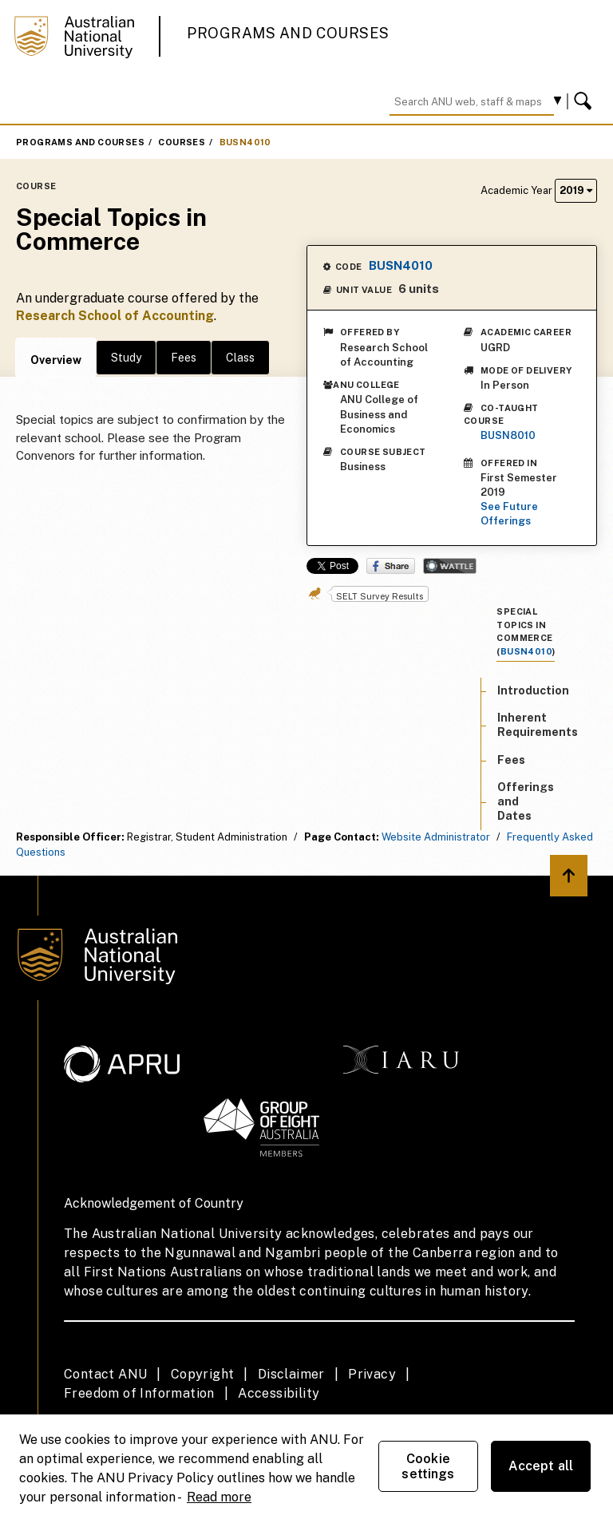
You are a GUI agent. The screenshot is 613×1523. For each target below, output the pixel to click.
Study (126, 357)
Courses (181, 142)
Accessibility (278, 1393)
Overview (55, 360)
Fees (183, 357)
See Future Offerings (509, 513)
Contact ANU (105, 1374)
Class (240, 357)
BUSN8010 (508, 435)
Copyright (203, 1374)
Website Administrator (436, 837)
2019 (576, 190)
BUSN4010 (245, 142)
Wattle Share (450, 566)
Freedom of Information (139, 1393)
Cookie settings (427, 1466)
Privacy (372, 1374)
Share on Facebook (390, 566)
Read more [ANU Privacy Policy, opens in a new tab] (219, 1497)
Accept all (541, 1466)
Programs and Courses (288, 33)
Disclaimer (291, 1374)
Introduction (533, 690)
